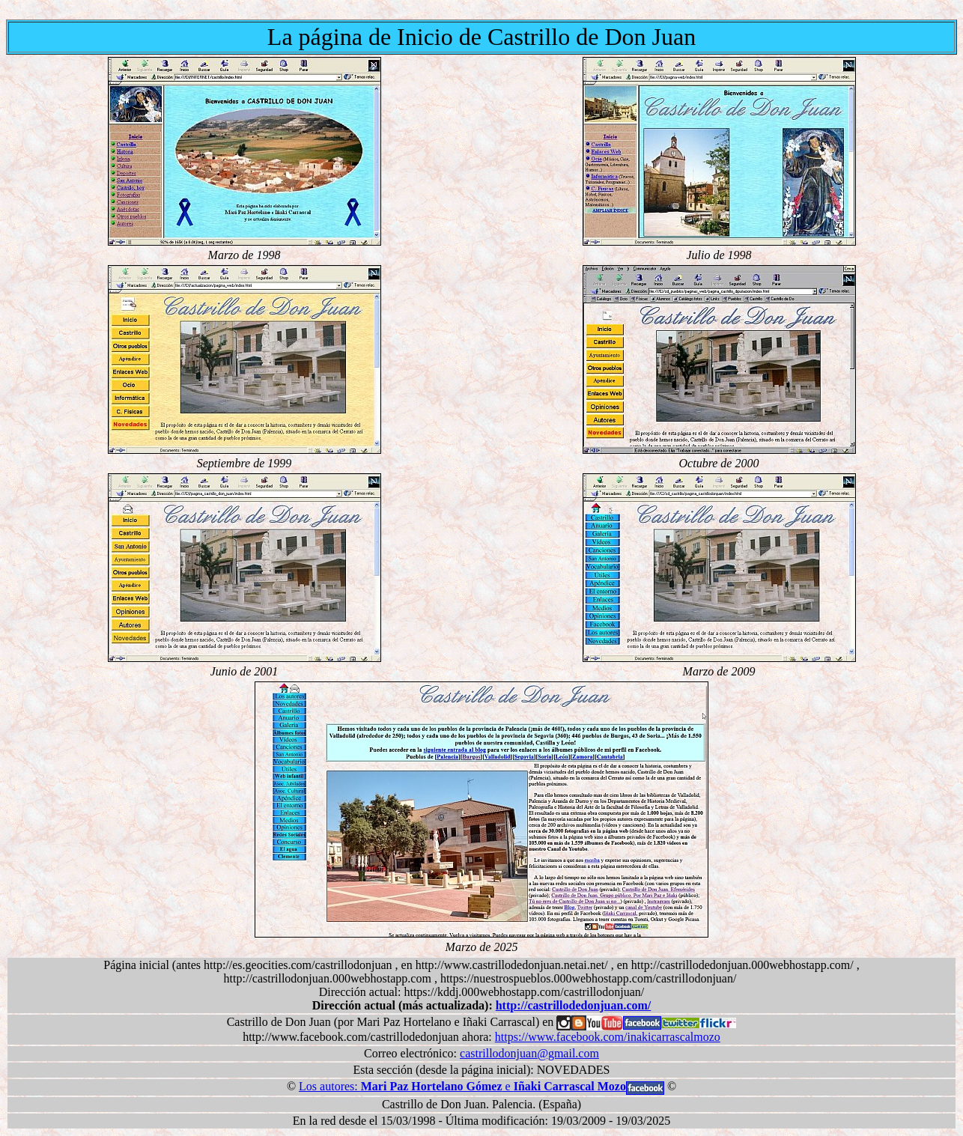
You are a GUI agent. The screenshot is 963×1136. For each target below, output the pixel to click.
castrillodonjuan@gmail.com (529, 1053)
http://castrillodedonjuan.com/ (573, 1005)
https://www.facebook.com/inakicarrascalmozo (607, 1036)
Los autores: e (462, 1086)
